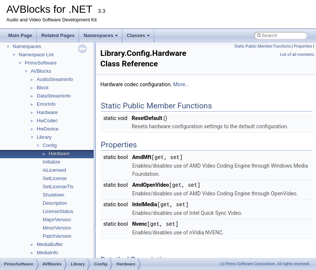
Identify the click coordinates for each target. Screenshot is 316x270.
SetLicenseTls (58, 186)
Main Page (20, 35)
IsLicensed (54, 170)
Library (44, 137)
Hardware (47, 112)
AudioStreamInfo (55, 79)
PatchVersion (57, 236)
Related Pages (58, 35)
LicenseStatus (58, 211)
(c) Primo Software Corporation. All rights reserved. (265, 263)
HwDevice (48, 129)
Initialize (51, 162)
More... (181, 84)
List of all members (297, 54)
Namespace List (36, 54)
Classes (138, 35)
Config (50, 145)
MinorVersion (57, 228)
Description (55, 203)
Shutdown (53, 195)
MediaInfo (47, 252)
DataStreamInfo (54, 96)
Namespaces (100, 35)
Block (43, 87)
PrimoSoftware (41, 63)
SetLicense (55, 178)
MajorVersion (57, 219)
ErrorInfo (46, 104)
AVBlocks (41, 71)
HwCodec (47, 120)
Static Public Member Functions (262, 46)
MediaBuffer (50, 244)
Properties (303, 46)
